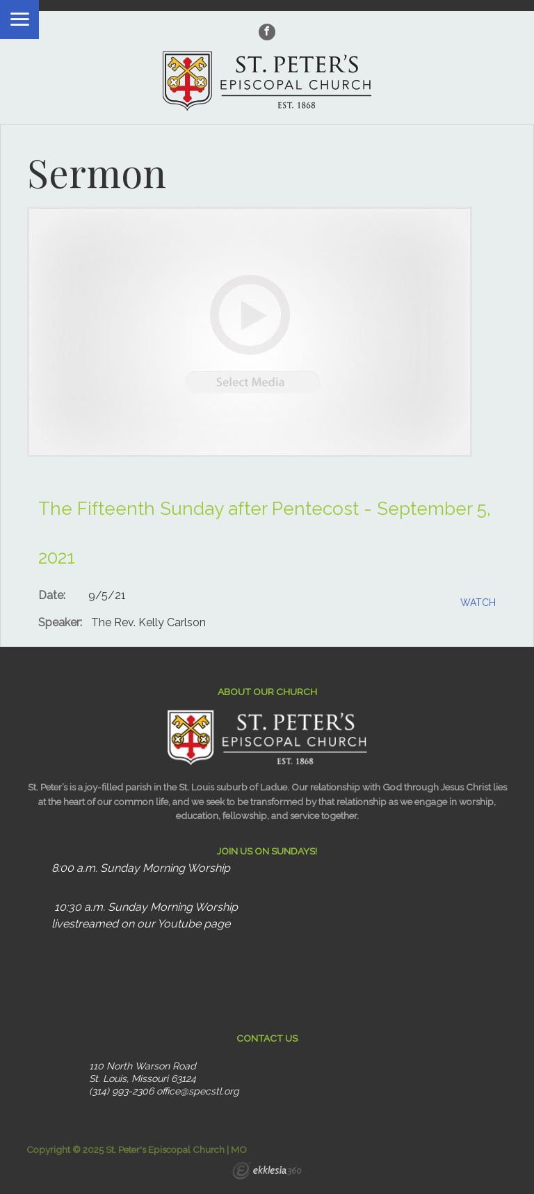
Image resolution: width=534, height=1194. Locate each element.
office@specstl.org (197, 1091)
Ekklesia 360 (267, 1172)
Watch (478, 602)
